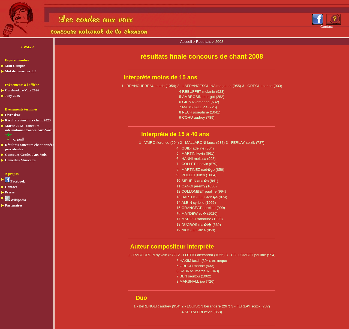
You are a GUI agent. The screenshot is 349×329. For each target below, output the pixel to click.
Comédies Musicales (20, 160)
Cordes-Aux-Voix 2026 (22, 90)
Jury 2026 (12, 96)
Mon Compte (15, 66)
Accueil (186, 42)
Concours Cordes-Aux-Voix (26, 154)
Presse (9, 192)
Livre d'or (12, 115)
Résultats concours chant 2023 (28, 120)
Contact (11, 187)
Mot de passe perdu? (20, 71)
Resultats (204, 42)
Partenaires (13, 205)
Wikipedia (15, 200)
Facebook (15, 181)
